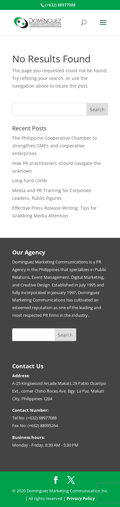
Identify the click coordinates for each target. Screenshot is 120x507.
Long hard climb (29, 180)
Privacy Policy (81, 498)
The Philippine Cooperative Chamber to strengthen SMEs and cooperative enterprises (54, 145)
